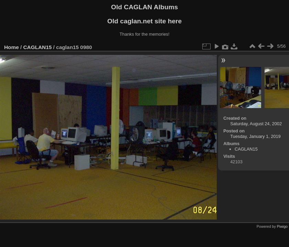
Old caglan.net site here (144, 21)
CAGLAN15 (37, 47)
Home (11, 47)
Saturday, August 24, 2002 (256, 123)
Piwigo (282, 226)
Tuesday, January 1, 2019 (255, 136)
